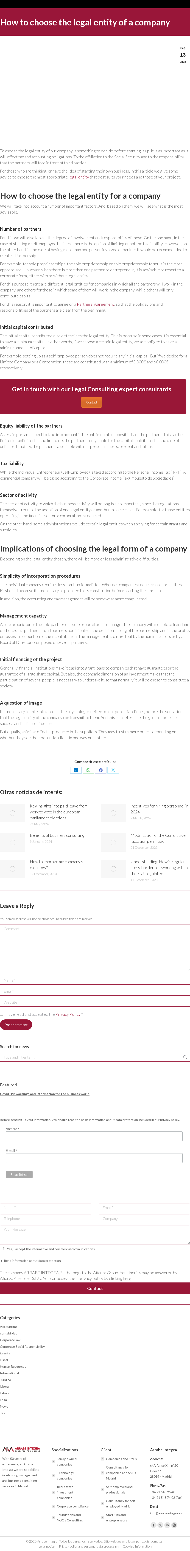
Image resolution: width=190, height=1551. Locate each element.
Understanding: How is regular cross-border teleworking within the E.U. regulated (159, 867)
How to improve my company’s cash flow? (56, 864)
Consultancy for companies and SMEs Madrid (121, 1472)
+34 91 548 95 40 (162, 1492)
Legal (4, 1400)
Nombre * (12, 1129)
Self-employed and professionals (119, 1489)
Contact (91, 402)
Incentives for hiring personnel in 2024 (159, 808)
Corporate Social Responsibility (22, 1346)
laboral (4, 1386)
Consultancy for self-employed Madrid (121, 1503)
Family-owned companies (67, 1461)
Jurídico (5, 1380)
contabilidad (8, 1333)
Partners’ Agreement (95, 304)
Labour (5, 1393)
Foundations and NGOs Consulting (70, 1517)
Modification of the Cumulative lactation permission (158, 838)
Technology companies (65, 1475)
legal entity (79, 176)
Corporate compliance (73, 1506)
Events (5, 1353)
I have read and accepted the (41, 1014)
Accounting (8, 1327)
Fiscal (4, 1360)
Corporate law (10, 1340)
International (9, 1373)
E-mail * (11, 1151)
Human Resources (13, 1366)
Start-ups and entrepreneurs (116, 1517)
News (4, 1406)
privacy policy (169, 1120)
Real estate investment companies (65, 1492)
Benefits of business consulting (57, 835)
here (127, 1278)
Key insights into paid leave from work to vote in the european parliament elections (58, 811)
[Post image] (12, 813)
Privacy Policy (68, 1014)
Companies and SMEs (121, 1459)
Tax (2, 1413)
